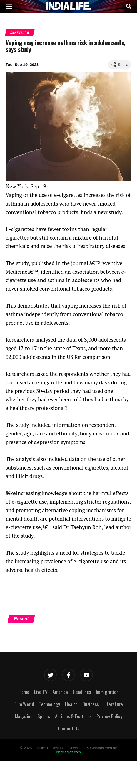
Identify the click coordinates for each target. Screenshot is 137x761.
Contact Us (68, 728)
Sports (44, 716)
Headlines (82, 691)
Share (119, 64)
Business (91, 703)
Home (24, 691)
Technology (49, 703)
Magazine (24, 716)
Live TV (41, 691)
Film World (24, 703)
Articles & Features (73, 716)
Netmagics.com (68, 752)
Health (71, 703)
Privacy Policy (109, 716)
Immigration (107, 691)
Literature (113, 703)
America (19, 33)
